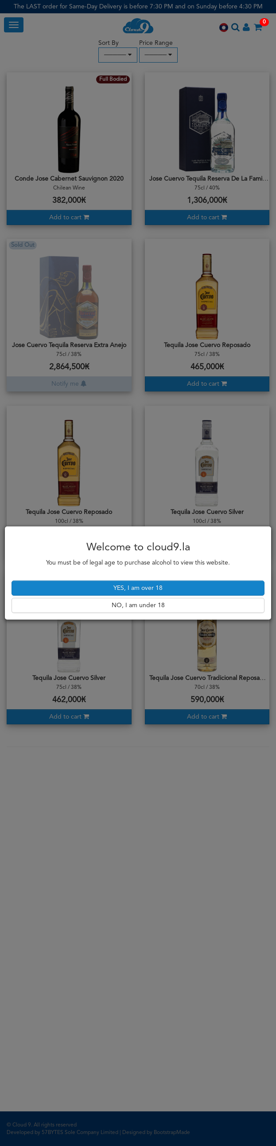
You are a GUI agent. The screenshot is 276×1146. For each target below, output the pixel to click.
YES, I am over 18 (138, 588)
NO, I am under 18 (138, 605)
